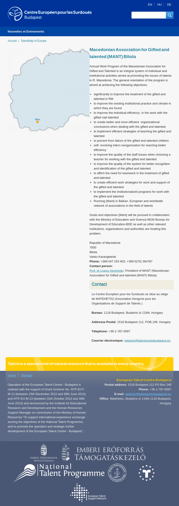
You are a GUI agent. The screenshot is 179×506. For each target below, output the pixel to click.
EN (150, 4)
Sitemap (26, 375)
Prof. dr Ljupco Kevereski (106, 270)
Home (12, 375)
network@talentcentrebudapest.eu (147, 340)
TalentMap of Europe (33, 40)
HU (160, 4)
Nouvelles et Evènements (26, 31)
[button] (169, 15)
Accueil (12, 40)
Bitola (37, 119)
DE (169, 4)
